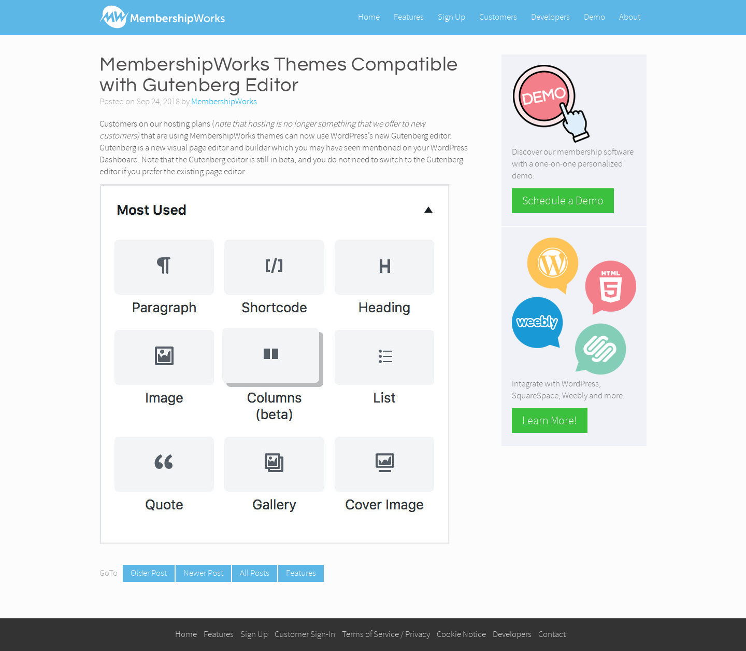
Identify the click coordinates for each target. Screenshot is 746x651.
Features (409, 16)
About (629, 16)
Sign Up (451, 16)
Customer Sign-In (305, 634)
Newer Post (203, 572)
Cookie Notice (461, 634)
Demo (594, 16)
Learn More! (549, 420)
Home (369, 16)
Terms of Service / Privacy (386, 634)
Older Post (149, 572)
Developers (550, 16)
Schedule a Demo (563, 200)
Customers (498, 16)
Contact (552, 634)
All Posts (254, 572)
